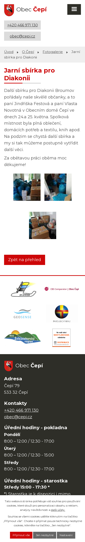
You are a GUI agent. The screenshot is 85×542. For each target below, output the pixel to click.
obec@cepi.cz (22, 36)
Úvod (8, 52)
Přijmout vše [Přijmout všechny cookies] (21, 535)
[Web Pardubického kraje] (62, 313)
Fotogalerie (53, 52)
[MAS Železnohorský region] (23, 338)
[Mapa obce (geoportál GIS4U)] (23, 313)
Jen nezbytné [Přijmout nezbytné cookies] (44, 535)
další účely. (58, 510)
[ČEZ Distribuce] (61, 338)
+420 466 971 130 (22, 25)
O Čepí (28, 52)
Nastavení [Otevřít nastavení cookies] (66, 535)
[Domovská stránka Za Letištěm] (23, 289)
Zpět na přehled (24, 259)
